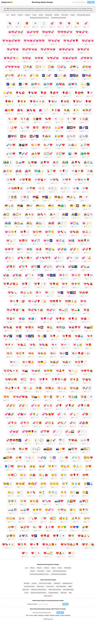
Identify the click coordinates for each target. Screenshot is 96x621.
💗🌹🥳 (72, 318)
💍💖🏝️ (24, 197)
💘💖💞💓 (53, 58)
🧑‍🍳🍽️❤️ (37, 527)
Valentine (56, 14)
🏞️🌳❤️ (85, 153)
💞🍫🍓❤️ (48, 414)
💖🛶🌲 (75, 310)
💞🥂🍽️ (81, 431)
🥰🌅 (53, 518)
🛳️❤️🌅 (83, 501)
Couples (72, 14)
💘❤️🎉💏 (11, 379)
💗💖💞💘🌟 (11, 58)
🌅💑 (51, 66)
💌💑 (90, 171)
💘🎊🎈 (20, 353)
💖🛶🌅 (63, 310)
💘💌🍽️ (14, 362)
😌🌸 (23, 475)
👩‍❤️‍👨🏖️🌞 (7, 171)
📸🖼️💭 (85, 449)
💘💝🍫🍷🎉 (10, 370)
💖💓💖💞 (48, 32)
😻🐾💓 (46, 501)
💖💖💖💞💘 (64, 32)
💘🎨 (31, 353)
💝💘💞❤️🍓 (20, 396)
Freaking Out (57, 583)
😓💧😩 (75, 483)
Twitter (35, 615)
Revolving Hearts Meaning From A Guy (39, 17)
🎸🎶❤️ (10, 153)
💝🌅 (23, 379)
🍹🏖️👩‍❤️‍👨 (83, 119)
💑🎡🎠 (88, 214)
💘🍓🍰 (21, 344)
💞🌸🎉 (48, 405)
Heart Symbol (64, 14)
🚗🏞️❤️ (58, 501)
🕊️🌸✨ (29, 457)
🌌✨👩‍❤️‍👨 (10, 84)
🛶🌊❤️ (24, 509)
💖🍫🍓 (88, 284)
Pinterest (52, 615)
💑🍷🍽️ (54, 214)
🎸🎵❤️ (85, 145)
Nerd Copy (26, 583)
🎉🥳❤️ (58, 136)
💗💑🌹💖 (74, 327)
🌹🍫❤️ (32, 92)
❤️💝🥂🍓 (88, 544)
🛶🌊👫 (12, 509)
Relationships (48, 14)
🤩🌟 (73, 509)
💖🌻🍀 (75, 284)
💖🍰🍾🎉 (26, 292)
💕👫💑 (17, 275)
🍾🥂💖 (24, 127)
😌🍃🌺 (43, 475)
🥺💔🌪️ (12, 527)
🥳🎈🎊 (75, 518)
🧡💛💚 (61, 527)
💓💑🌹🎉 (84, 240)
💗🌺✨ (85, 318)
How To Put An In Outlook (45, 583)
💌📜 (42, 188)
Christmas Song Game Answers (38, 592)
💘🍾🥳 (77, 344)
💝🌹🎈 (43, 379)
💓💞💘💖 (33, 32)
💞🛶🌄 (69, 431)
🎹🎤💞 (23, 153)
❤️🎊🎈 (21, 544)
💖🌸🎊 (75, 275)
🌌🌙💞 (46, 75)
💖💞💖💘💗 (48, 49)
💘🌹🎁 (66, 336)
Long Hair (34, 583)
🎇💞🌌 (34, 136)
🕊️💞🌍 (41, 457)
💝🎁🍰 (49, 388)
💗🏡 (50, 327)
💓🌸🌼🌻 (11, 231)
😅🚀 (42, 466)
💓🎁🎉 (23, 240)
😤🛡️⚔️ (52, 492)
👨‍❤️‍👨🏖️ (56, 162)
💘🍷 (54, 344)
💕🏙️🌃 (72, 266)
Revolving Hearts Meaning (83, 14)
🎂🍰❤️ (58, 127)
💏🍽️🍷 (83, 197)
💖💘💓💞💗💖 (11, 40)
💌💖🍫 (54, 179)
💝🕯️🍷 (60, 396)
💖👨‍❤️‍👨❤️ (83, 292)
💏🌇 (36, 197)
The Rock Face (50, 586)
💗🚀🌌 (7, 336)
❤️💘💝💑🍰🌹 (70, 544)
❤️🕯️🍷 (35, 553)
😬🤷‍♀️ (85, 492)
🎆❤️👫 (12, 136)
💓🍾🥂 (10, 240)
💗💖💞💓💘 (66, 49)
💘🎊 (9, 353)
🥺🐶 (87, 518)
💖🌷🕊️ (63, 275)
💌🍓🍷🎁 (77, 171)
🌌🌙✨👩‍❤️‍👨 (60, 75)
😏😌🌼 (54, 483)
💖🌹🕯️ (26, 284)
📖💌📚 (10, 449)
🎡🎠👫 (83, 136)
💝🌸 (33, 379)
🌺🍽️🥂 (43, 110)
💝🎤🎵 (86, 388)
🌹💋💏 (78, 92)
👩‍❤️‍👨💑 (19, 171)
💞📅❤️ (44, 431)
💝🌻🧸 (74, 379)
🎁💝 (36, 127)
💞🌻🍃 (34, 414)
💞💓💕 (14, 431)
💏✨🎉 (86, 205)
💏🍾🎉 (9, 205)
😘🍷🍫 (30, 492)
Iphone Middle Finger (68, 589)
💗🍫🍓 (7, 327)
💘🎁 (88, 344)
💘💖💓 (26, 58)
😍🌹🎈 (74, 475)
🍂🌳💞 (86, 110)
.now (6, 2)
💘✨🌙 (72, 370)
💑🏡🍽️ (40, 223)
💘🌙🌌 (41, 336)
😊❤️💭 (12, 475)
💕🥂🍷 (29, 275)
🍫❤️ (48, 119)
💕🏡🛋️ (85, 266)
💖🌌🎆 (51, 275)
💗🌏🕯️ (32, 318)
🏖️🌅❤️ (60, 153)
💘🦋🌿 (35, 370)
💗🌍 (22, 318)
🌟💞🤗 (7, 92)
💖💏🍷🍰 (71, 301)
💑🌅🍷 (17, 214)
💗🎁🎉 (29, 327)
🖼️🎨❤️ (88, 457)
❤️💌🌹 (34, 544)
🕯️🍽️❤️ (63, 457)
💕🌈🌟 (74, 249)
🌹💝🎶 (77, 101)
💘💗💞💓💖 (69, 58)
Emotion (41, 14)
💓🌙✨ (86, 223)
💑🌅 (6, 214)
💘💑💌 (66, 362)
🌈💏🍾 (74, 66)
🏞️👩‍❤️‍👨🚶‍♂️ (7, 162)
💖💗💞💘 (82, 32)
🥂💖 (43, 518)
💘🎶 (53, 353)
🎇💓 (23, 136)
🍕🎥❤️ (37, 119)
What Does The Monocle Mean (38, 589)
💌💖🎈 (66, 179)
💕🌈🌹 (86, 249)
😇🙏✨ (77, 466)
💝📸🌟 (35, 396)
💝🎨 (6, 396)
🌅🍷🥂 (40, 66)
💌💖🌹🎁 (25, 179)
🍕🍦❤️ (12, 119)
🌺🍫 (20, 110)
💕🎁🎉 (10, 266)
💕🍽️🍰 (86, 258)
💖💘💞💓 (54, 40)
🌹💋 (43, 92)
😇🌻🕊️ (52, 466)
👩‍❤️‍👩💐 (28, 171)
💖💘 (83, 301)
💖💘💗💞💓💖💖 (34, 40)
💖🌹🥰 (54, 284)
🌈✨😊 (34, 75)
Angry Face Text (48, 595)
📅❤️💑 (72, 440)
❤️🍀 (71, 535)
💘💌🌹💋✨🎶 (81, 353)
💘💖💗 (38, 58)
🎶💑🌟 (72, 145)
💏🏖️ (51, 205)
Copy (14, 35)
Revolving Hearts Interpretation (58, 17)
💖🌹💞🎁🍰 (10, 284)
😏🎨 (43, 483)
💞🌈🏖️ (10, 405)
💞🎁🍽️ (86, 414)
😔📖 (11, 492)
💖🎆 (60, 292)
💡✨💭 (38, 440)
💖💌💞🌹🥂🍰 (37, 301)
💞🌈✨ (23, 405)
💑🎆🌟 (75, 214)
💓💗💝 (9, 249)
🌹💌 (90, 92)
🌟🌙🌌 (85, 84)
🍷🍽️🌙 (58, 119)
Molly (70, 592)
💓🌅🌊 (74, 223)
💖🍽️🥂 (49, 292)
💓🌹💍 (24, 231)
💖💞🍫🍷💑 (35, 310)
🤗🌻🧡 (37, 509)
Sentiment (27, 14)
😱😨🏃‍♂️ (12, 501)
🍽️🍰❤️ (12, 127)
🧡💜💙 (74, 527)
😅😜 (32, 466)
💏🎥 (20, 205)
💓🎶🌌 (48, 240)
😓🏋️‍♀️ (65, 483)
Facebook (40, 615)
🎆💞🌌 (83, 127)
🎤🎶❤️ (10, 145)
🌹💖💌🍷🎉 (37, 101)
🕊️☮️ (53, 457)
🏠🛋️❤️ (20, 162)
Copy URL (60, 612)
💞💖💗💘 (86, 58)
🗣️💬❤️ (9, 466)
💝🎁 (39, 388)
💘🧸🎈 (60, 370)
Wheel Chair (26, 589)
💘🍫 (32, 344)
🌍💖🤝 (35, 84)
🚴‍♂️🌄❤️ (71, 501)
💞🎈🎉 (12, 423)
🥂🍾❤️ (32, 518)
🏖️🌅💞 (48, 153)
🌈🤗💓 (86, 66)
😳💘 (23, 501)
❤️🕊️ (25, 553)
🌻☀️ (76, 110)
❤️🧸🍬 (60, 553)
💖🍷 (39, 292)
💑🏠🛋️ (18, 223)
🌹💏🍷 (9, 101)
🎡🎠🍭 (71, 136)
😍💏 (85, 475)
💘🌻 (90, 336)
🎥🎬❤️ (23, 145)
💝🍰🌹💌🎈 (12, 388)
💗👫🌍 (60, 327)
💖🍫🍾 (12, 292)
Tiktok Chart (63, 592)
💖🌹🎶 (88, 275)
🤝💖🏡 (61, 509)
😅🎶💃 (21, 466)
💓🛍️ (29, 249)
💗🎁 (19, 327)
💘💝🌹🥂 (80, 362)
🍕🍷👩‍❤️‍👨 (24, 119)
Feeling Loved (40, 586)
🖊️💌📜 (75, 457)
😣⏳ (42, 492)
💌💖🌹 (11, 179)
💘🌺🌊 (78, 336)
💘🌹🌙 (54, 336)
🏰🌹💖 (44, 162)
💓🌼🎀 (37, 231)
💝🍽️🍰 (27, 388)
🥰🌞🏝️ (63, 518)
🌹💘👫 (64, 101)
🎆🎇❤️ (71, 127)
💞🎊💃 (49, 423)
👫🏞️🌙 (38, 171)
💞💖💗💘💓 (12, 66)
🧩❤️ (85, 527)
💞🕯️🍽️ (57, 431)
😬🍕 (64, 492)
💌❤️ (85, 188)
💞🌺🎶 (21, 414)
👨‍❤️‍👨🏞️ (65, 162)
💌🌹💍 (63, 171)
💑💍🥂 (62, 223)
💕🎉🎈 (23, 266)
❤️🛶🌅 (48, 553)
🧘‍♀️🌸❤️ (49, 527)
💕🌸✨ (9, 258)
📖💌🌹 (85, 440)
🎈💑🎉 (46, 136)
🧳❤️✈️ (23, 535)
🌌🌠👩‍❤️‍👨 (74, 75)
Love (7, 14)
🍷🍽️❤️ (71, 119)
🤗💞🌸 (49, 509)
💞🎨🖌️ (61, 423)
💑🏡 (29, 223)
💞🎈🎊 (24, 423)
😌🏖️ (54, 475)
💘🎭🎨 (42, 353)
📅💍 (62, 440)
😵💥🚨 (34, 501)
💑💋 (51, 223)
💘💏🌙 (41, 362)
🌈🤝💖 (9, 75)
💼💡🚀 (51, 440)
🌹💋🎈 (54, 92)
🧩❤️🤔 (10, 535)
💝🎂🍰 (61, 388)
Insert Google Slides (61, 586)
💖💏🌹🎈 (56, 301)
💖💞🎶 (50, 310)
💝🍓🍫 (86, 379)
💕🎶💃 (60, 266)
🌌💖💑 (86, 75)
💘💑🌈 (54, 362)
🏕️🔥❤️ (35, 153)
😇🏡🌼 (65, 466)
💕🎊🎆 (35, 266)
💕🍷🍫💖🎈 (43, 258)
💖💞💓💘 (88, 40)
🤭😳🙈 (10, 518)
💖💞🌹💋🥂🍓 (16, 310)
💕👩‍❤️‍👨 (6, 275)
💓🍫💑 (74, 231)
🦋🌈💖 (24, 527)
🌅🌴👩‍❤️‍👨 (27, 66)
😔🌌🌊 (88, 483)
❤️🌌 (34, 535)
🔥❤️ (19, 457)
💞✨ (28, 440)
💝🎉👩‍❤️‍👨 (74, 388)
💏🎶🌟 (40, 205)
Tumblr (62, 615)
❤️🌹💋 (45, 535)
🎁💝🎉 (46, 127)
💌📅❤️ (30, 188)
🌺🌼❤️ (9, 110)
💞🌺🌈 (9, 414)
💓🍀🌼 (49, 231)
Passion (34, 14)
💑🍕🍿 (29, 214)
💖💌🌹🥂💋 (17, 301)
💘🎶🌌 (63, 353)
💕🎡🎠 (48, 266)
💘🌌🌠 (29, 336)
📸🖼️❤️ (7, 457)
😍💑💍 (7, 483)
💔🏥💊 (49, 249)
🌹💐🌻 (21, 101)
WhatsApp (67, 615)
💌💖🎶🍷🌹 (81, 179)
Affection (13, 14)
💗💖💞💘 (83, 49)
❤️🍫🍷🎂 (8, 544)
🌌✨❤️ (23, 84)
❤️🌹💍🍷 (59, 535)
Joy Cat (26, 592)
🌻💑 (67, 110)
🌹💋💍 (66, 92)
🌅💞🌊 (61, 66)
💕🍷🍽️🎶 (73, 258)
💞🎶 (73, 423)
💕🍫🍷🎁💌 (24, 258)
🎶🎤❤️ (60, 145)
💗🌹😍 (60, 318)
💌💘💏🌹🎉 (15, 188)
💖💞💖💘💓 (29, 49)
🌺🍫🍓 (30, 110)
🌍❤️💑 (60, 84)
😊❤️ (88, 466)
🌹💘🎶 (52, 101)
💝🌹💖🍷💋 (58, 379)
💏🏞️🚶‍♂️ (62, 205)
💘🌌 (19, 336)
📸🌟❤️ (60, 449)
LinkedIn (46, 615)
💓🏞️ (71, 240)
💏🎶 (29, 205)
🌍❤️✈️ (72, 84)
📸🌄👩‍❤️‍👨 (48, 449)
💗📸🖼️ (88, 327)
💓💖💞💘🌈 (15, 32)
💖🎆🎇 (71, 292)
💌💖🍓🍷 (40, 179)
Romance (20, 14)
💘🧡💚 (48, 370)
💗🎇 (40, 327)
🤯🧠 (22, 518)
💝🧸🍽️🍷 (87, 396)
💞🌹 (59, 405)
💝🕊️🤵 (48, 396)
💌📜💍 (52, 188)
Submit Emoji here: (32, 604)
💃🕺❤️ (51, 171)
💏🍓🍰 (58, 197)
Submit (65, 604)
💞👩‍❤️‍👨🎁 (83, 423)
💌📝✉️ (64, 188)
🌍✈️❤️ (48, 84)
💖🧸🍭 (10, 318)
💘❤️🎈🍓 (87, 370)
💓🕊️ (20, 249)
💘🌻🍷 (9, 344)
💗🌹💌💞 (46, 318)
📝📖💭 (35, 449)
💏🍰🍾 (71, 197)
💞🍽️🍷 (61, 414)
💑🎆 (65, 214)
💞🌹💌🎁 (84, 405)
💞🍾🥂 (74, 414)
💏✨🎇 (74, 205)
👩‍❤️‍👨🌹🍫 (75, 162)
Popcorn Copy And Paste (55, 589)
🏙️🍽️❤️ (72, 153)
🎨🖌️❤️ (48, 145)
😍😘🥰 (20, 483)
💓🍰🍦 (86, 231)
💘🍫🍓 (43, 344)
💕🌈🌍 (62, 249)
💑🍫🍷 (41, 214)
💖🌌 (40, 275)
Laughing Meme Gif (67, 583)
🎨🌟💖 (35, 145)
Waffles (70, 586)
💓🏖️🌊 (60, 240)
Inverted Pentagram (53, 592)
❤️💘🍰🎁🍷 (49, 544)
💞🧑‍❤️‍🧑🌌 (13, 440)
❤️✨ (71, 553)
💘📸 (25, 370)
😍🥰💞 (32, 483)
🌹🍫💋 (20, 92)
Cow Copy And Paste (29, 586)
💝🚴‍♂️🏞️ (72, 396)
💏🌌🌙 (46, 197)
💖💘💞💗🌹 (70, 40)
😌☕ (64, 475)
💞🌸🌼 (35, 405)
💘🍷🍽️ (65, 344)
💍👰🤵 (12, 197)
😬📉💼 (74, 492)
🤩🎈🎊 (83, 509)
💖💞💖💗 (13, 49)
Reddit (57, 615)
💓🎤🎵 (35, 240)
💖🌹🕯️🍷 (40, 284)
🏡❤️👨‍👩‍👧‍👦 (32, 162)
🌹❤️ (88, 101)
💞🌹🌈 (69, 405)
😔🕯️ (20, 492)
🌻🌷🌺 (55, 110)
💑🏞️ (8, 223)
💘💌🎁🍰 (28, 362)
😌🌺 (32, 475)
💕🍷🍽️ (58, 258)
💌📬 (76, 188)
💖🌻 (65, 284)
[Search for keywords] (79, 2)
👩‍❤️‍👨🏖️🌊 (88, 162)
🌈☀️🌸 (21, 75)
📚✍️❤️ (23, 449)
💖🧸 (86, 310)
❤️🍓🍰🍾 (84, 535)
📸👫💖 (72, 449)
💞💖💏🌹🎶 (29, 431)
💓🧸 (39, 249)
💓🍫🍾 (61, 231)
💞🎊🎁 (37, 423)
